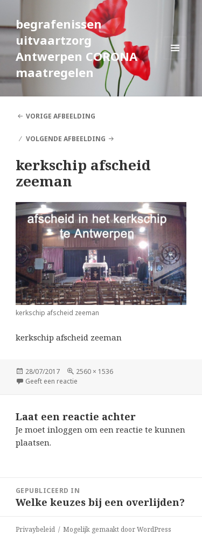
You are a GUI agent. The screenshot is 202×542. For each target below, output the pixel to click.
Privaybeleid (35, 529)
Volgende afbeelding (66, 138)
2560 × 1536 (94, 371)
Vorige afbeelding (60, 116)
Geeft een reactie (51, 381)
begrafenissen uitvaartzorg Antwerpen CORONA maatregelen (76, 48)
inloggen (64, 429)
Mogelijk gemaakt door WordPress (117, 529)
